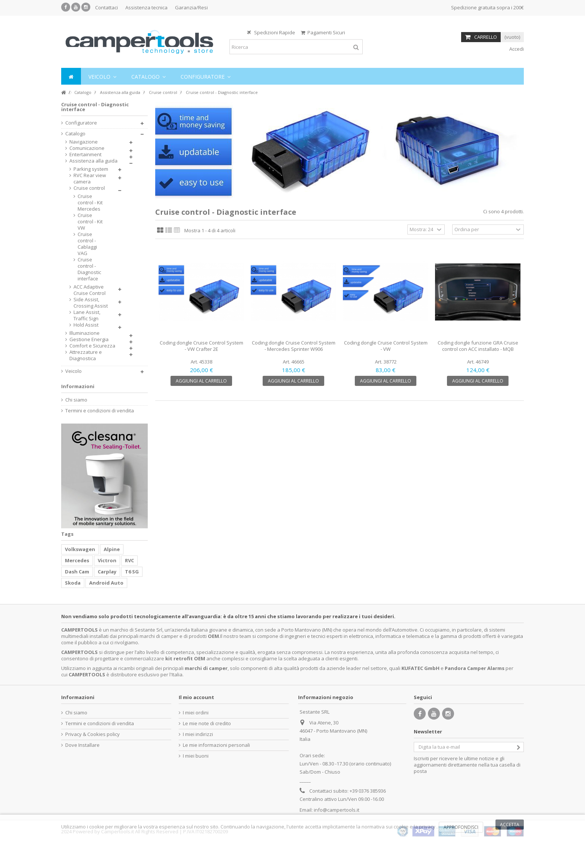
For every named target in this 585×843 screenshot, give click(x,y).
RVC (129, 560)
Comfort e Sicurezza (92, 346)
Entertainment (85, 154)
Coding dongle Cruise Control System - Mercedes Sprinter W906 (293, 345)
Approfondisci (461, 827)
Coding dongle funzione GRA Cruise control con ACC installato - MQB (478, 345)
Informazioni (77, 386)
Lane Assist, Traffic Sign (86, 315)
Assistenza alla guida (93, 161)
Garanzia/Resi (191, 7)
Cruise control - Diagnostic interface (89, 269)
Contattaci (106, 7)
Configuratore (81, 123)
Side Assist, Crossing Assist (90, 302)
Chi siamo (76, 400)
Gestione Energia (89, 339)
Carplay (107, 571)
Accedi (516, 48)
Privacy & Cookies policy (92, 734)
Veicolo (73, 371)
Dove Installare (82, 745)
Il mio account (196, 697)
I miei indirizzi (198, 734)
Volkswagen (80, 549)
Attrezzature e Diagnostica (85, 355)
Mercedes (77, 560)
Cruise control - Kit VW (90, 221)
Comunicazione (86, 148)
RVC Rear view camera (89, 178)
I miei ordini (196, 713)
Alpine (112, 549)
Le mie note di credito (207, 723)
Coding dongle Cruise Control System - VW (386, 345)
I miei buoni (196, 756)
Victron (107, 560)
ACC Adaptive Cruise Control (89, 290)
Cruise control (89, 188)
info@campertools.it (336, 809)
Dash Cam (77, 571)
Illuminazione (84, 333)
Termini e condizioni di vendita (99, 411)
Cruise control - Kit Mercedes (90, 202)
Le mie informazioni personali (216, 745)
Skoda (73, 582)
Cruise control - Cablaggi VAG (87, 244)
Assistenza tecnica (146, 7)
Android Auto (106, 582)
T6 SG (132, 571)
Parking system (90, 169)
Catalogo (75, 133)
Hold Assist (85, 325)
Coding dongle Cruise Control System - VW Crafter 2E (201, 345)
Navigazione (83, 142)
